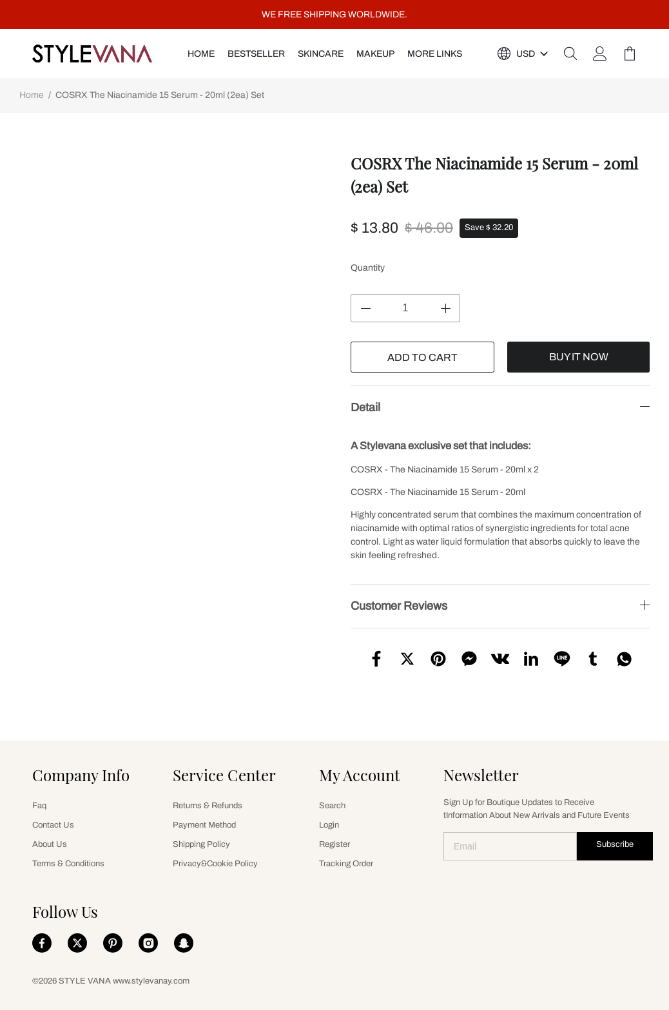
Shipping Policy (201, 844)
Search (332, 805)
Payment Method (204, 825)
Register (334, 844)
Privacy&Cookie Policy (215, 863)
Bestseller (256, 54)
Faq (39, 805)
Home (31, 95)
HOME (201, 54)
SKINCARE (321, 54)
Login (329, 825)
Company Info (81, 774)
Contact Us (53, 825)
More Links (434, 54)
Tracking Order (346, 863)
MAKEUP (375, 54)
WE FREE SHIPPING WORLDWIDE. (334, 14)
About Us (49, 844)
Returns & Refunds (207, 805)
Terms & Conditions (68, 863)
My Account (359, 774)
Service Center (224, 774)
